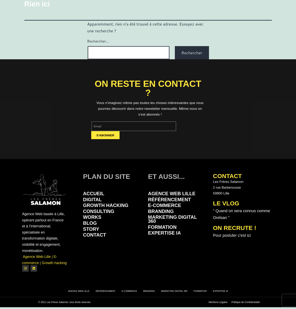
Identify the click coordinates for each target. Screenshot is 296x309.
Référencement (173, 200)
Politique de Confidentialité (245, 304)
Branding (163, 214)
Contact (96, 240)
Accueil (95, 194)
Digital (94, 200)
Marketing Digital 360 (176, 222)
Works (93, 220)
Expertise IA (167, 238)
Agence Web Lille (176, 194)
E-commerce (167, 207)
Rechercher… (98, 41)
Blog (91, 227)
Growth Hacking (109, 207)
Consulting (101, 214)
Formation (164, 231)
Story (92, 233)
